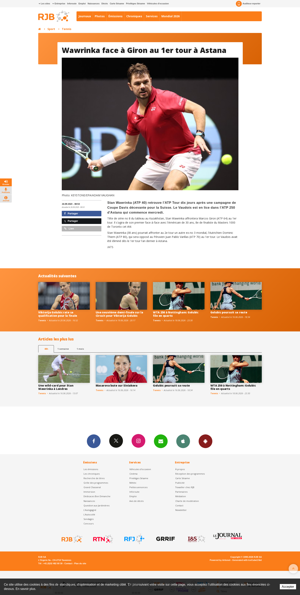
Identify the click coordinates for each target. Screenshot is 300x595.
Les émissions (91, 469)
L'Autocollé (89, 514)
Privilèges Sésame (135, 3)
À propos (180, 469)
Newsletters (161, 441)
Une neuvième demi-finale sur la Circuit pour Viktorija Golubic (119, 314)
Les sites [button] (44, 3)
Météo (132, 482)
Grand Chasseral (92, 487)
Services (152, 16)
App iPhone (183, 441)
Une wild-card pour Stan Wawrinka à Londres (56, 387)
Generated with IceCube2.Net (247, 560)
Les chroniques (92, 473)
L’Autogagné (90, 510)
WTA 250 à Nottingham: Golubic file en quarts (175, 314)
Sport (51, 29)
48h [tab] (46, 348)
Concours (89, 523)
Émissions (115, 16)
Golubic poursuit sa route (228, 312)
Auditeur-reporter (248, 4)
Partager (71, 213)
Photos (100, 16)
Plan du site (80, 563)
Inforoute (72, 3)
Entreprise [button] (58, 3)
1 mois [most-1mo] (80, 348)
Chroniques (134, 16)
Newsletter (181, 510)
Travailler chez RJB (184, 487)
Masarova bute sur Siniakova (116, 385)
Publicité (180, 482)
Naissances (94, 3)
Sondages (89, 519)
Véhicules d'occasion (158, 3)
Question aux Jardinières (96, 505)
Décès (105, 3)
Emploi (82, 3)
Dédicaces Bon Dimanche (97, 496)
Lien (69, 228)
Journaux (84, 16)
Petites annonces (138, 487)
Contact (179, 505)
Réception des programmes (190, 473)
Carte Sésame (117, 3)
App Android (205, 441)
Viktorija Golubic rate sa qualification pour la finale (57, 314)
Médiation (180, 496)
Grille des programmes (96, 482)
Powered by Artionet (220, 560)
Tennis (66, 29)
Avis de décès (136, 501)
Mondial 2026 (170, 16)
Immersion (89, 491)
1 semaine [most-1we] (63, 348)
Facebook (94, 441)
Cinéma (133, 473)
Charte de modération (187, 501)
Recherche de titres (94, 478)
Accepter (288, 586)
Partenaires (181, 491)
